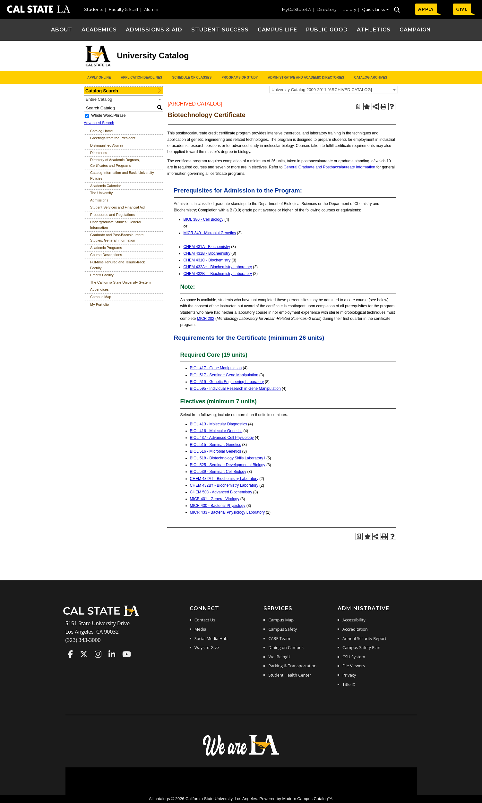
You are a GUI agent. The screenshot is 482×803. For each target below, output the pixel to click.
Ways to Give (206, 647)
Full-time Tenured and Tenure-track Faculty (117, 265)
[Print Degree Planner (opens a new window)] (358, 106)
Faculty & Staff (123, 9)
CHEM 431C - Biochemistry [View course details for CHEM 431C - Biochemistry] (207, 260)
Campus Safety (282, 629)
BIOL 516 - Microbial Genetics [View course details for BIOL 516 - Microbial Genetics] (215, 451)
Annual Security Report (364, 638)
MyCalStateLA (296, 9)
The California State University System (120, 282)
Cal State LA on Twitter (84, 654)
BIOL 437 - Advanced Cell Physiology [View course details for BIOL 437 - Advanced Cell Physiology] (222, 437)
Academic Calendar (105, 186)
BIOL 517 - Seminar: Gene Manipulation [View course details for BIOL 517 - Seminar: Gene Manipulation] (224, 375)
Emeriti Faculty (102, 275)
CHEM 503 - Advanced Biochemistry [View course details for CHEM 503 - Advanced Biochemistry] (221, 492)
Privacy (349, 675)
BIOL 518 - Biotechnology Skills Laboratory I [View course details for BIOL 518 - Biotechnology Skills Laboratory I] (227, 458)
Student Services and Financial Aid (117, 207)
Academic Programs (106, 248)
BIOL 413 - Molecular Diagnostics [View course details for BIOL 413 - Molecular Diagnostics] (218, 424)
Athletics (374, 30)
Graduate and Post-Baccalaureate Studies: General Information (116, 238)
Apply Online (99, 77)
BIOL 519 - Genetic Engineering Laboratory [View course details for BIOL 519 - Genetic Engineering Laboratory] (227, 382)
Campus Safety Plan (361, 647)
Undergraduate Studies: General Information (115, 225)
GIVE (462, 9)
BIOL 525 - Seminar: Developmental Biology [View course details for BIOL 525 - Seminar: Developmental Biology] (227, 465)
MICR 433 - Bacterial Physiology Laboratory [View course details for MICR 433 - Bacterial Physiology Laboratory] (227, 512)
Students (93, 9)
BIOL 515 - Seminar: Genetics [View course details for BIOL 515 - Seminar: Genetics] (215, 444)
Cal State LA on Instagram (98, 654)
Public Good (327, 30)
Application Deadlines (141, 77)
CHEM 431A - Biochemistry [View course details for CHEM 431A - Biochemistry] (207, 246)
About (62, 30)
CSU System (353, 657)
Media (200, 629)
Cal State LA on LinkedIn (111, 654)
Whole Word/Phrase (108, 115)
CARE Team (279, 638)
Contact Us (204, 620)
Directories (98, 153)
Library (349, 9)
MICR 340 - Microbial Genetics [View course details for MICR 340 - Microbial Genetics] (210, 233)
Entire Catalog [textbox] (99, 99)
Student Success (220, 30)
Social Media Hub (211, 638)
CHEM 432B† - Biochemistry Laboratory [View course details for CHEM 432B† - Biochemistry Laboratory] (218, 273)
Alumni (151, 9)
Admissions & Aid (154, 30)
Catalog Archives (370, 77)
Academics (99, 30)
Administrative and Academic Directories (306, 77)
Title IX (348, 684)
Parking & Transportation (292, 666)
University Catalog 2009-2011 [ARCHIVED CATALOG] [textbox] (321, 89)
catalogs (162, 798)
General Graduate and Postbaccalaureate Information (329, 167)
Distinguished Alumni (106, 145)
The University (101, 193)
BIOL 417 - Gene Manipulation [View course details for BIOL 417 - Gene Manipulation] (216, 368)
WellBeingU (279, 657)
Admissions (99, 200)
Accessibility (353, 620)
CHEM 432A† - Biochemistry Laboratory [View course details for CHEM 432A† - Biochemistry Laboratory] (218, 267)
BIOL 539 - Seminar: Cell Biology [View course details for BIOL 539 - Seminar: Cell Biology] (218, 471)
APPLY (426, 9)
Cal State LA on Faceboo (70, 654)
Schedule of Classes (191, 77)
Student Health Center (289, 675)
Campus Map (100, 297)
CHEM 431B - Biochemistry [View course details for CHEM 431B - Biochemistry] (207, 253)
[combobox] (334, 89)
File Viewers (353, 666)
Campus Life (277, 30)
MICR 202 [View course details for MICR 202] (205, 318)
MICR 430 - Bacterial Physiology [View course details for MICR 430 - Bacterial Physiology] (217, 505)
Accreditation (355, 629)
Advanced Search (99, 123)
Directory (327, 9)
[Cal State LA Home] (103, 615)
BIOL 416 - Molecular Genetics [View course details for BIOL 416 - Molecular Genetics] (216, 431)
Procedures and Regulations (112, 215)
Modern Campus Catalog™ (307, 798)
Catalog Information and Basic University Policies (122, 175)
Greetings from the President (112, 138)
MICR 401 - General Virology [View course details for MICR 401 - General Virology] (214, 499)
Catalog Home (101, 131)
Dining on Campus (285, 647)
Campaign (415, 30)
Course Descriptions (106, 255)
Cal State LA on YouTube (126, 654)
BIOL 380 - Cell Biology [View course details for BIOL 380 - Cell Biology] (203, 219)
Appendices (99, 289)
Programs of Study (239, 77)
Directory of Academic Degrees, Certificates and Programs (115, 162)
